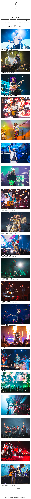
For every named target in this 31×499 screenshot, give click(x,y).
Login (25, 497)
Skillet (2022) (3, 347)
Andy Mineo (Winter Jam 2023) (6, 278)
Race (15, 8)
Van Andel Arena (15, 50)
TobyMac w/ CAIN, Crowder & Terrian (7, 72)
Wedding (15, 6)
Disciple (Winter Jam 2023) (5, 324)
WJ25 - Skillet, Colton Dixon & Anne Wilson (9, 95)
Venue (9, 26)
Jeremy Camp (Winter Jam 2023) (6, 255)
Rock (9, 325)
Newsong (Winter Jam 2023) (6, 301)
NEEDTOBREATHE (3, 118)
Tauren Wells (3, 370)
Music (15, 10)
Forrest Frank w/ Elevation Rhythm (7, 49)
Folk (9, 210)
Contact (15, 14)
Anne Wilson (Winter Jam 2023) (6, 232)
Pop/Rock (10, 256)
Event (15, 12)
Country (10, 233)
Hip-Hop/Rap (10, 50)
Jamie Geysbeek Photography (13, 497)
